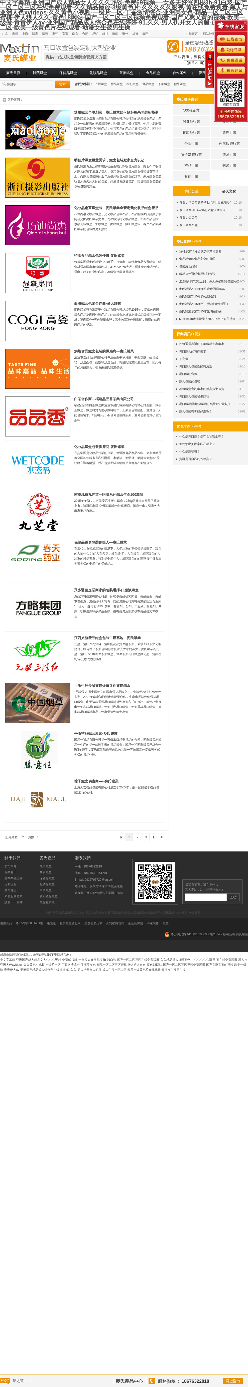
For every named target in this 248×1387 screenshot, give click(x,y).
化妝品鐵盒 (98, 73)
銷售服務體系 (14, 896)
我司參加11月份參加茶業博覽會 (200, 251)
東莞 (55, 34)
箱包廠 (51, 923)
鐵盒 (166, 923)
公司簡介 (11, 866)
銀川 (105, 34)
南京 (75, 34)
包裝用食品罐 (188, 266)
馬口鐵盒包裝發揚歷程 (194, 396)
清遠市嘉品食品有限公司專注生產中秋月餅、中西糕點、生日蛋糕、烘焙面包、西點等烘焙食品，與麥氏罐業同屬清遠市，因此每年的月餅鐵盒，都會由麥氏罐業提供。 (117, 362)
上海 (25, 34)
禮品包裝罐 (47, 902)
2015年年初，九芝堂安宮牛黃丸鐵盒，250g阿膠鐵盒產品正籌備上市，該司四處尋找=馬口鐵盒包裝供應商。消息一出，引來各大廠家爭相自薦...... (117, 506)
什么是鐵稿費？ (189, 451)
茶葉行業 (191, 143)
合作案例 (180, 73)
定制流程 (11, 884)
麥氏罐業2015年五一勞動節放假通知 (203, 304)
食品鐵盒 (153, 73)
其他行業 (191, 176)
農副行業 (229, 132)
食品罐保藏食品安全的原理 (197, 259)
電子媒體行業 (191, 154)
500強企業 (191, 110)
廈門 (145, 34)
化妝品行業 (191, 132)
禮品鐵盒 (117, 84)
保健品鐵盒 (68, 73)
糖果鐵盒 (180, 84)
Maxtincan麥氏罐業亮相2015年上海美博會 (207, 319)
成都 (135, 34)
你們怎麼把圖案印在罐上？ (197, 444)
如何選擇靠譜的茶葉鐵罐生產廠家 (201, 344)
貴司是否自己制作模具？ (195, 459)
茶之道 (183, 359)
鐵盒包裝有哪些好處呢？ (195, 411)
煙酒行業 (229, 154)
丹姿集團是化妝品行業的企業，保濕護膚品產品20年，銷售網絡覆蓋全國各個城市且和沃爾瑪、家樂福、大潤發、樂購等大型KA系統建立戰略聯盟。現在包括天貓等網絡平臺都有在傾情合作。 (118, 458)
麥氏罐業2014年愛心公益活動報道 (202, 210)
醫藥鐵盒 (40, 73)
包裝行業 (229, 165)
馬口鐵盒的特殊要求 (192, 351)
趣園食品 (6, 923)
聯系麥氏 (11, 872)
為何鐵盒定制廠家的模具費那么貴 (201, 389)
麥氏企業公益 (189, 217)
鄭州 (125, 34)
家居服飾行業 (229, 143)
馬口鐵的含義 (188, 374)
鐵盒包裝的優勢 (189, 381)
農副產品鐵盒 (49, 896)
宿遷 (65, 34)
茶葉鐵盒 (126, 73)
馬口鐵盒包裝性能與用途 (195, 366)
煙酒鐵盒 (46, 866)
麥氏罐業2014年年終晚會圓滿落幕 (202, 289)
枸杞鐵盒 (133, 84)
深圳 (35, 34)
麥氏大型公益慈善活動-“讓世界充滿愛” (205, 202)
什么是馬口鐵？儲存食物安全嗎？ (201, 436)
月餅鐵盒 (101, 84)
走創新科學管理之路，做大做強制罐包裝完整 (209, 281)
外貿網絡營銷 (115, 923)
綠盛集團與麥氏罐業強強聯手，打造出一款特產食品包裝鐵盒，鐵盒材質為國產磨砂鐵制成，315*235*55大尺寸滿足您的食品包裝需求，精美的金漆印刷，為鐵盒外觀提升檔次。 (117, 267)
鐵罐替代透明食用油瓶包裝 (197, 274)
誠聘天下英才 (14, 902)
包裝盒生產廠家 (70, 923)
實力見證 (11, 890)
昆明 (95, 34)
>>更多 (196, 241)
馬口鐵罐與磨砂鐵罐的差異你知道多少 (204, 404)
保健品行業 (191, 121)
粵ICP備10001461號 (29, 923)
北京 (5, 34)
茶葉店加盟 (135, 923)
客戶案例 (14, 99)
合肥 (85, 34)
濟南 (115, 34)
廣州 (15, 34)
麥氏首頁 (13, 73)
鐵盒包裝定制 (93, 923)
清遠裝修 (153, 923)
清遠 (45, 34)
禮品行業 (191, 165)
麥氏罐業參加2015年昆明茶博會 (200, 311)
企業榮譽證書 (14, 878)
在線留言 (192, 34)
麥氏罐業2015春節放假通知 (197, 296)
